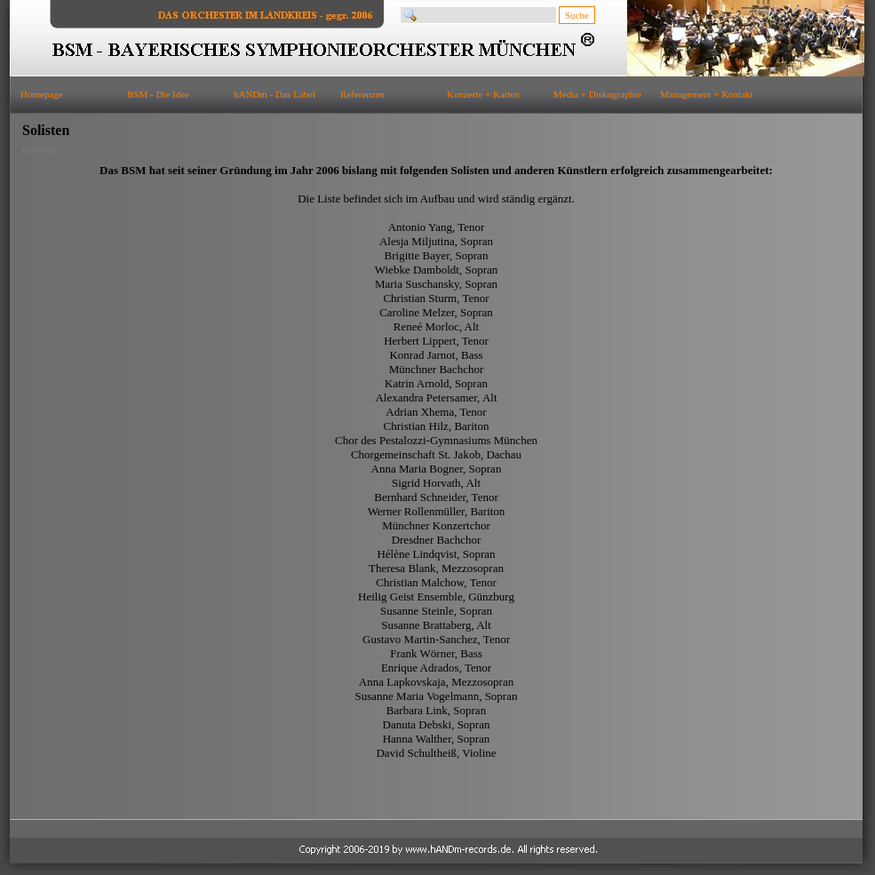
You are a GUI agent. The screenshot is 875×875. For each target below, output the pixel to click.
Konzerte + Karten (483, 94)
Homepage (41, 94)
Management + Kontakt (706, 94)
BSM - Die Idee (158, 94)
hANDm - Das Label (274, 94)
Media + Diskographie (597, 94)
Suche (577, 15)
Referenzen (362, 94)
